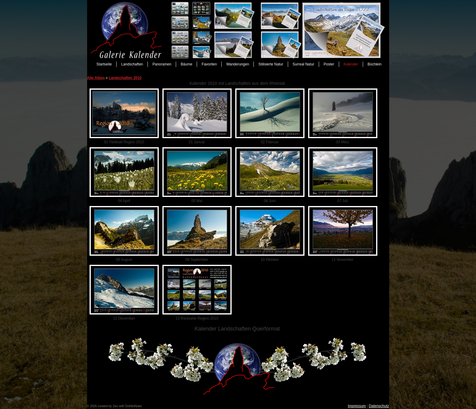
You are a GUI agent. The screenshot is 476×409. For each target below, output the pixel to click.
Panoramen (161, 64)
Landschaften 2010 (125, 78)
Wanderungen (237, 64)
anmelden (149, 406)
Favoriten (209, 64)
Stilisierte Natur (270, 64)
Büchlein (375, 64)
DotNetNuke (133, 406)
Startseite (104, 64)
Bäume (186, 64)
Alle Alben (96, 78)
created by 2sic (108, 406)
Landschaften (132, 64)
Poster (329, 64)
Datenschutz (379, 406)
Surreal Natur (303, 64)
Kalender (351, 64)
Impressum (357, 406)
